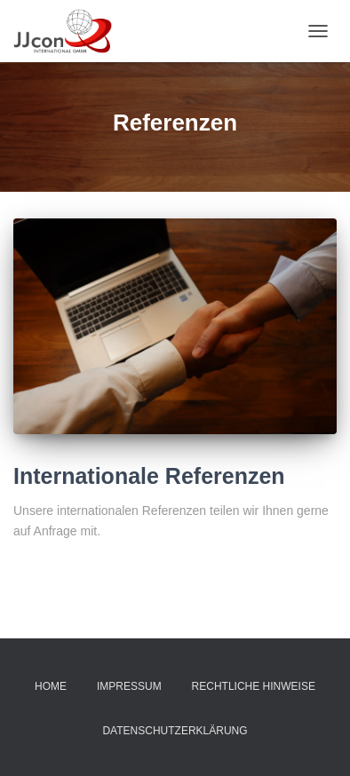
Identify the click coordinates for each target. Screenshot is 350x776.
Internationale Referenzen (149, 475)
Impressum (129, 686)
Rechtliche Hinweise (253, 686)
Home (51, 686)
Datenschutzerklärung (174, 731)
